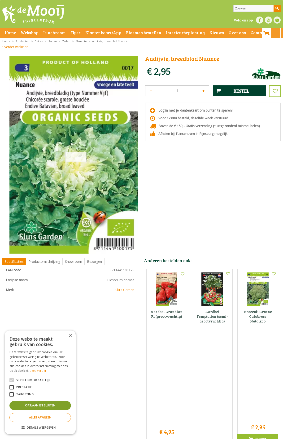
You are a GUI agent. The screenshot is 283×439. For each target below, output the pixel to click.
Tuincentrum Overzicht (235, 434)
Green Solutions (206, 434)
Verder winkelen (16, 47)
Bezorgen (94, 261)
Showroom (73, 261)
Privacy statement (81, 434)
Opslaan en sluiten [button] (40, 405)
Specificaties (14, 261)
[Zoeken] (257, 8)
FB (259, 20)
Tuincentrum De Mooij (141, 373)
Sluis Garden (124, 290)
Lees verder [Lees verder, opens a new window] (38, 371)
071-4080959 (143, 387)
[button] (40, 427)
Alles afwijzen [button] (40, 417)
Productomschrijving (44, 261)
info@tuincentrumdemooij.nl (142, 392)
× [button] (70, 335)
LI (277, 20)
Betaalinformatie (131, 434)
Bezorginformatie (107, 434)
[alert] (40, 382)
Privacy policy (153, 434)
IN (268, 20)
